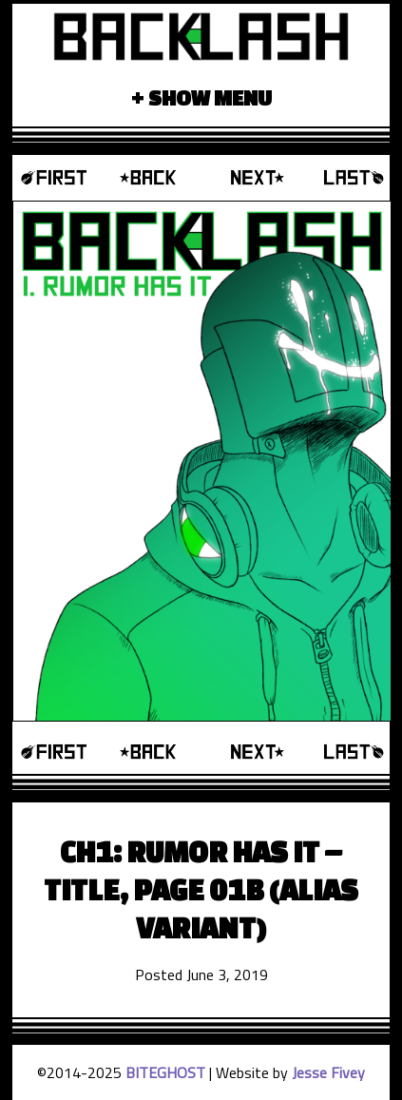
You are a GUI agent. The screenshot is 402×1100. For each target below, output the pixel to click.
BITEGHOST (165, 1072)
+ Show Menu (201, 97)
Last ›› (343, 178)
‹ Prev (153, 178)
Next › (248, 178)
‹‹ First (59, 178)
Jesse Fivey (328, 1072)
